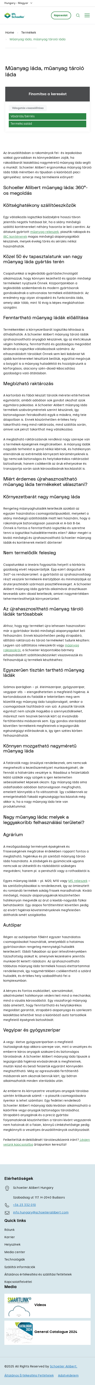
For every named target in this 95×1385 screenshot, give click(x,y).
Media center (14, 1252)
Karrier (9, 1237)
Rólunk (9, 1230)
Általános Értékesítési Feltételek (29, 1375)
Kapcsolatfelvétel (18, 1282)
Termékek (28, 32)
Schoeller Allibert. (63, 1366)
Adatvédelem (68, 1375)
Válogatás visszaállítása (28, 108)
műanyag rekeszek (44, 232)
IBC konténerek (15, 237)
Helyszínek (12, 1244)
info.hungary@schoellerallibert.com (41, 1212)
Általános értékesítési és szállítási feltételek (38, 1274)
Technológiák (14, 1259)
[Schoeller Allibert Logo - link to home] (14, 15)
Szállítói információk (19, 1267)
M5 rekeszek (77, 881)
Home (9, 32)
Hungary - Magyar (18, 3)
